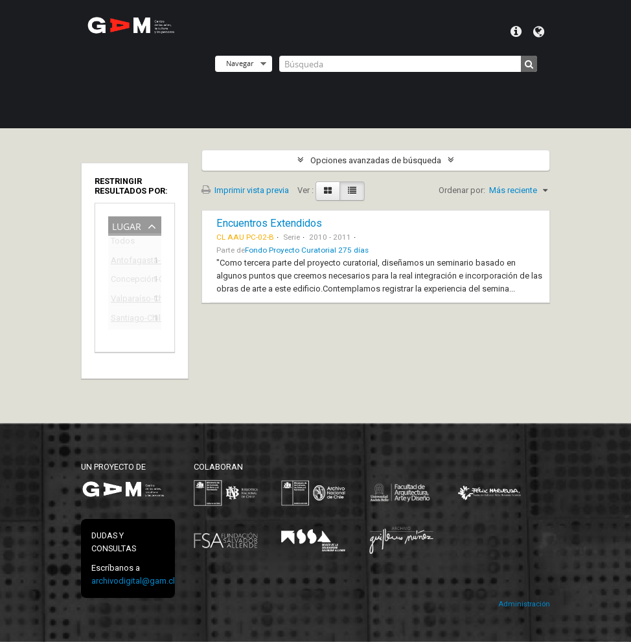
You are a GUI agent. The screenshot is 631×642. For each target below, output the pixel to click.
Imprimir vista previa (245, 190)
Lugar (126, 225)
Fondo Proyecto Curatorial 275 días (307, 250)
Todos (123, 243)
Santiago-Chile (126, 319)
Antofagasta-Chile (126, 262)
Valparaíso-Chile (126, 300)
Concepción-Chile (126, 280)
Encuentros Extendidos (269, 223)
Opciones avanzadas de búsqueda (375, 160)
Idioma (538, 32)
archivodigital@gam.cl (133, 581)
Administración (524, 604)
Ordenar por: (462, 190)
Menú (516, 32)
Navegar (239, 63)
